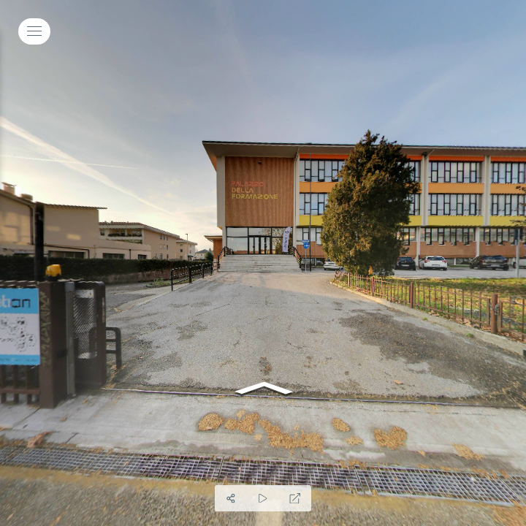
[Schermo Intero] (295, 498)
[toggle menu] (34, 31)
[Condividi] (231, 498)
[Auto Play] (263, 498)
